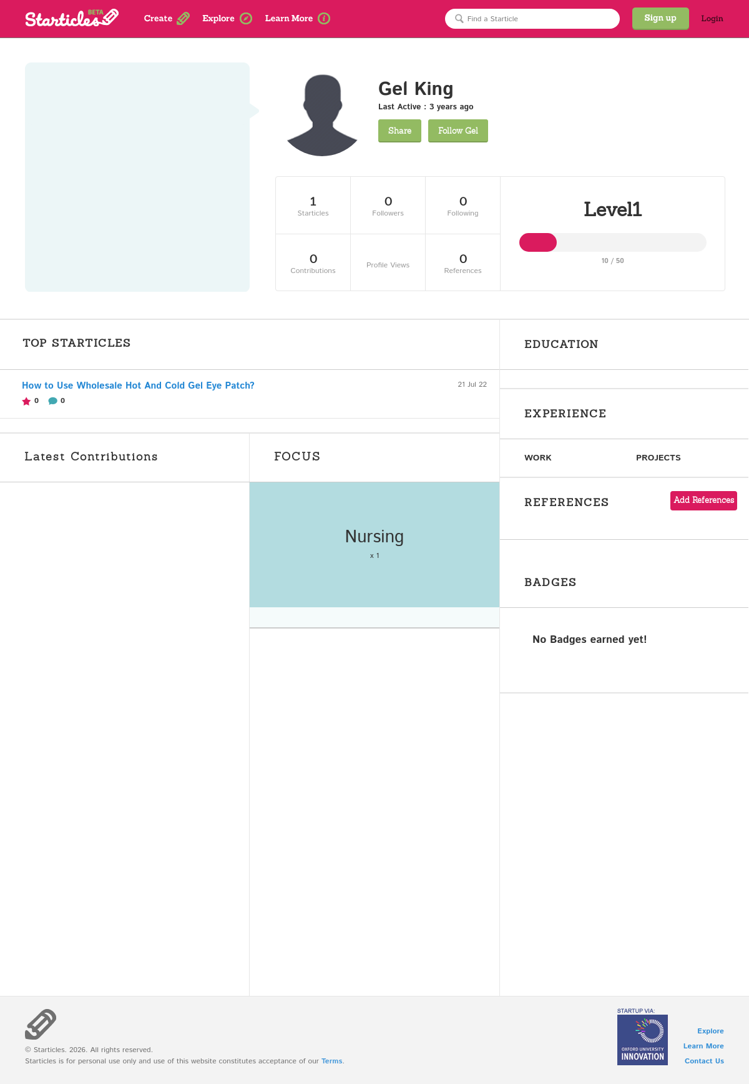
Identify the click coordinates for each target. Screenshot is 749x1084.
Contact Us (704, 1061)
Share (399, 131)
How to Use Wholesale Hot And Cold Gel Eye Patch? (138, 385)
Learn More (703, 1046)
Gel (458, 131)
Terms (331, 1061)
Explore (710, 1031)
